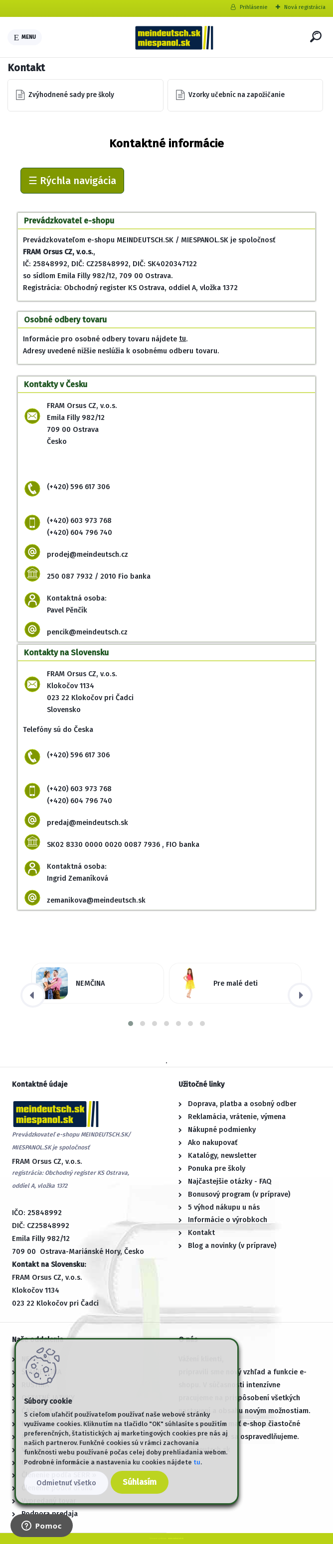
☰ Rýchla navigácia (72, 181)
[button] (131, 1024)
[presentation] (32, 995)
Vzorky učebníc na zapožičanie (236, 95)
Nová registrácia (305, 7)
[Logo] (174, 37)
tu (182, 338)
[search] (316, 36)
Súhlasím (140, 1482)
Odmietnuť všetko (66, 1483)
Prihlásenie (254, 7)
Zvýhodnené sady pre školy (71, 95)
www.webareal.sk (175, 1538)
